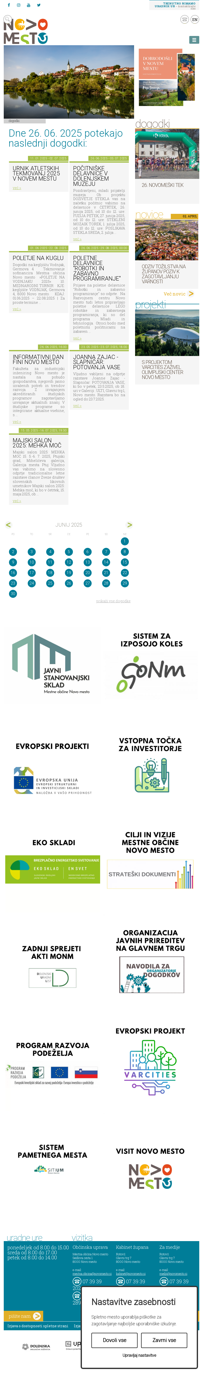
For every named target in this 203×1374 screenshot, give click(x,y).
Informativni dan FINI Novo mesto (38, 360)
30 (13, 593)
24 (31, 583)
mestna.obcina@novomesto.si (92, 1274)
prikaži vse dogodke (113, 601)
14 (106, 562)
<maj (8, 525)
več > (17, 187)
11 (50, 562)
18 (50, 572)
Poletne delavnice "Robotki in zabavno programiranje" (97, 268)
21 (106, 572)
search (7, 19)
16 (13, 572)
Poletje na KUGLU (38, 258)
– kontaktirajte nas (175, 5)
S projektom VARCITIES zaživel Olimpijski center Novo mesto (162, 369)
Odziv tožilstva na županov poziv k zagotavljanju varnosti (164, 274)
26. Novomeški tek (163, 185)
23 (13, 583)
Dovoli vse (114, 1340)
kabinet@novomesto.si (131, 1274)
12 (69, 562)
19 (69, 572)
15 (125, 562)
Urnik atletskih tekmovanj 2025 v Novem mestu (36, 173)
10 (31, 562)
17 (31, 572)
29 (125, 583)
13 (87, 562)
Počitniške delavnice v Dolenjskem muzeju (91, 176)
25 (50, 583)
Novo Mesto (37, 31)
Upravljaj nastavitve (139, 1355)
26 (69, 583)
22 (125, 572)
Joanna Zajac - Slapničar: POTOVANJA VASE (96, 362)
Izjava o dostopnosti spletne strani (37, 1326)
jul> (129, 525)
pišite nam (25, 1316)
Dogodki (14, 120)
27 (87, 583)
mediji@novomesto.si (173, 1274)
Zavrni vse (164, 1340)
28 (106, 583)
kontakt (184, 19)
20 (87, 572)
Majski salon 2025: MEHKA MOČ (37, 443)
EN (195, 19)
